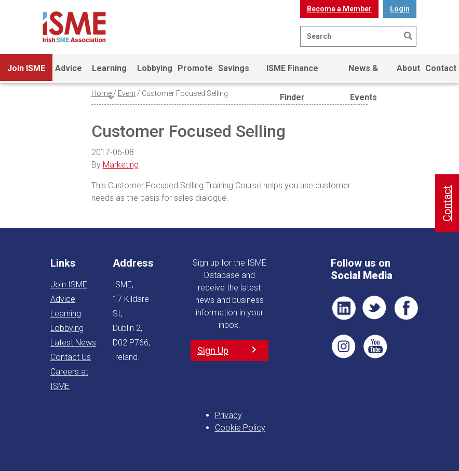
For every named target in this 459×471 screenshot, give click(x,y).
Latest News (73, 343)
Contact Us (70, 357)
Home (101, 93)
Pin (344, 346)
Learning (109, 73)
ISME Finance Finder (292, 73)
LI (344, 308)
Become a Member (339, 9)
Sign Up (212, 350)
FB (406, 308)
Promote (195, 68)
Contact (440, 68)
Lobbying (154, 68)
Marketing (121, 165)
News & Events (363, 73)
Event (127, 93)
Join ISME (26, 73)
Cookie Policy (240, 428)
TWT (375, 308)
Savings (233, 68)
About (408, 68)
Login (400, 9)
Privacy (228, 415)
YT (375, 346)
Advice (68, 68)
